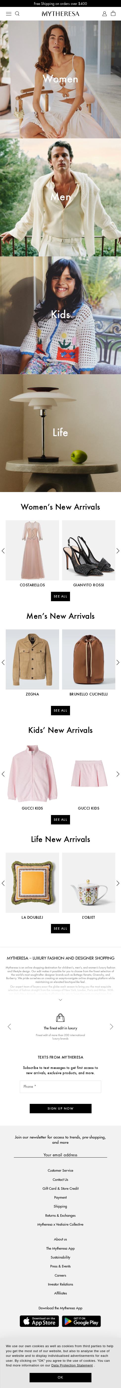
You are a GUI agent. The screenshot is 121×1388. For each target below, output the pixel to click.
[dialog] (60, 1363)
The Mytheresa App (60, 1248)
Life (60, 433)
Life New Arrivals (60, 840)
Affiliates (60, 1292)
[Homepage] (60, 13)
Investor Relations (60, 1284)
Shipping (60, 1206)
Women (60, 79)
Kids (61, 315)
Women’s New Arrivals (60, 507)
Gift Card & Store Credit (60, 1188)
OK (60, 1377)
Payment (60, 1197)
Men (60, 197)
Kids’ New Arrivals (60, 730)
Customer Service (60, 1170)
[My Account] (104, 13)
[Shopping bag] (113, 13)
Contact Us (60, 1179)
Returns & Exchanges (60, 1215)
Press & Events (60, 1266)
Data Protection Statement (72, 1365)
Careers (60, 1275)
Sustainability (60, 1257)
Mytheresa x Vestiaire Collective (60, 1224)
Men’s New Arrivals (60, 616)
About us (60, 1239)
